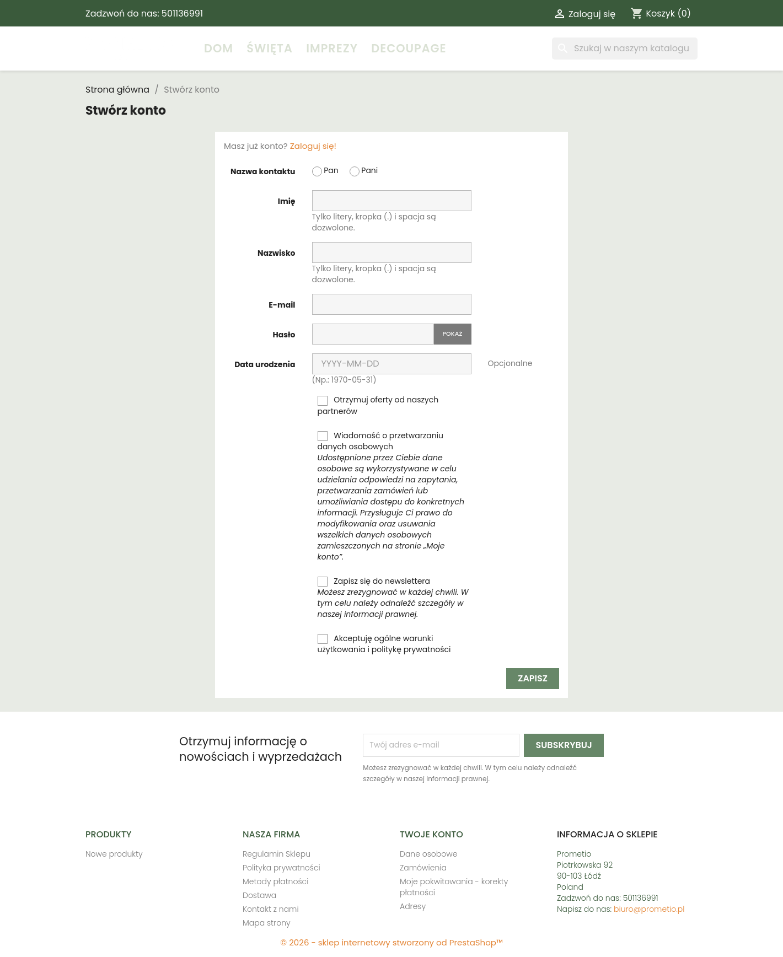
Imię (287, 201)
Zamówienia (423, 867)
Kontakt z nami (271, 909)
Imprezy (332, 48)
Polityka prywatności (281, 867)
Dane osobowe (428, 853)
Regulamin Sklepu (276, 853)
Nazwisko (277, 253)
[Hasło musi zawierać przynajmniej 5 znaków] (373, 334)
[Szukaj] (625, 48)
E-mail (282, 304)
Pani (364, 170)
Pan (325, 170)
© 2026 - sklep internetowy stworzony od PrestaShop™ (391, 942)
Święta (269, 48)
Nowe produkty (114, 853)
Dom (218, 48)
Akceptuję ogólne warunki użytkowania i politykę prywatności (384, 644)
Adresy (413, 906)
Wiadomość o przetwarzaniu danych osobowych (391, 496)
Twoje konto (431, 834)
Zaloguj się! (313, 146)
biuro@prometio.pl (649, 909)
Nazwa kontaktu (263, 171)
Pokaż (453, 333)
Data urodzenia (264, 364)
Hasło (284, 334)
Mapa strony (267, 922)
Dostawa (259, 895)
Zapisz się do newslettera (393, 598)
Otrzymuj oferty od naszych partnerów (378, 405)
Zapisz (533, 678)
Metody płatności (275, 881)
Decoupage (408, 48)
